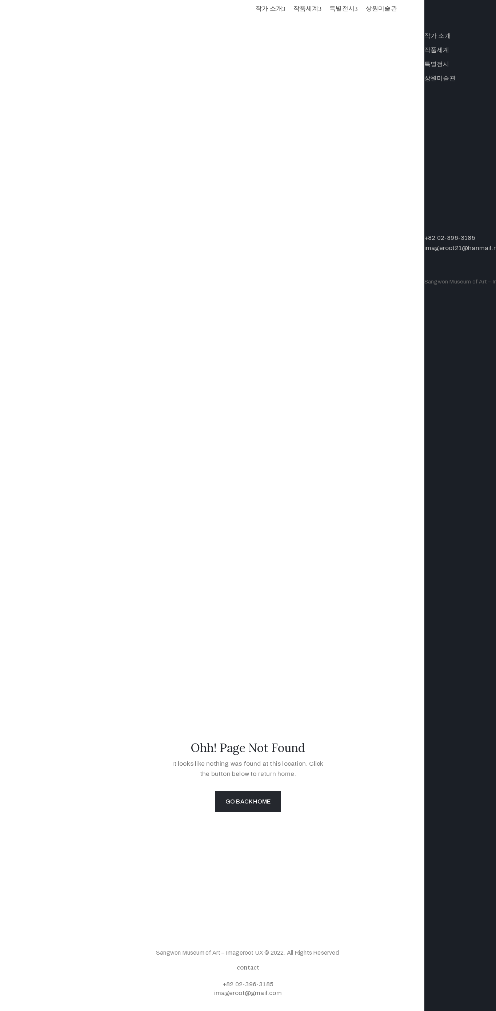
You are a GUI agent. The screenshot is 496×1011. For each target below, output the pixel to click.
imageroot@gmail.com (248, 993)
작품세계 (307, 8)
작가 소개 (270, 8)
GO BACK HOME (248, 801)
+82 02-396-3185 (248, 984)
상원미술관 (381, 8)
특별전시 (343, 8)
